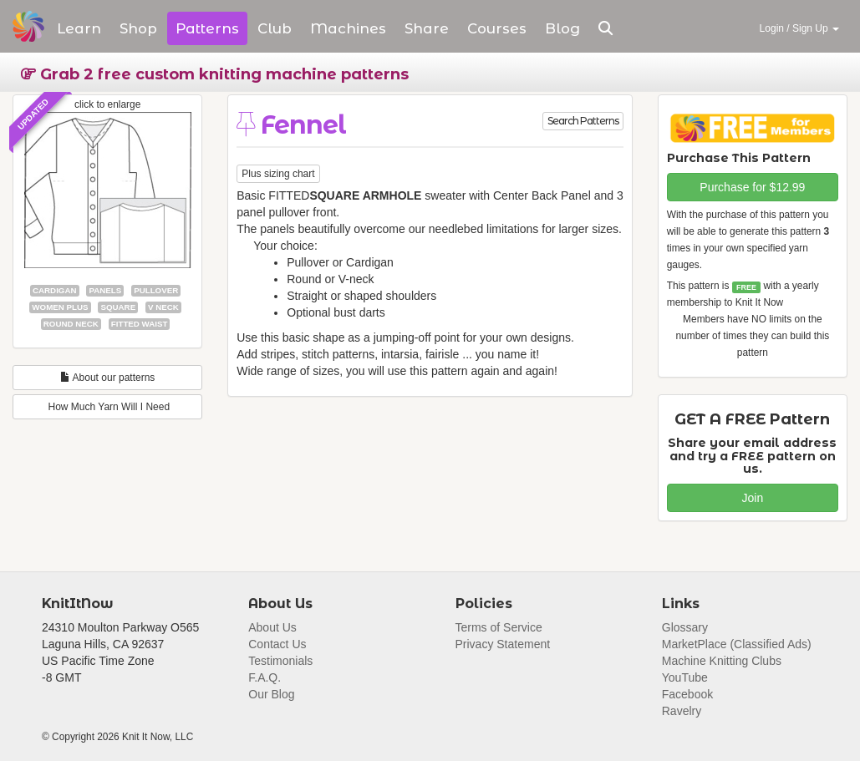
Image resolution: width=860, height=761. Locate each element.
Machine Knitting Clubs (721, 660)
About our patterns (107, 377)
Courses (497, 28)
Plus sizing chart (278, 174)
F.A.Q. (264, 677)
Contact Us (277, 644)
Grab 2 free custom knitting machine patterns (215, 74)
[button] (605, 28)
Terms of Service (498, 627)
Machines (348, 28)
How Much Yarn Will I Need (107, 407)
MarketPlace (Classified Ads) (737, 644)
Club (274, 28)
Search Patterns (582, 120)
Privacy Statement (503, 644)
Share (427, 28)
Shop (138, 28)
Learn (79, 28)
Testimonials (280, 660)
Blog (562, 28)
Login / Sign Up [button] (799, 28)
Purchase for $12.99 (752, 187)
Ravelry (681, 711)
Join (753, 498)
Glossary (685, 627)
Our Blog (271, 694)
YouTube (685, 677)
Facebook (687, 694)
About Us (272, 627)
